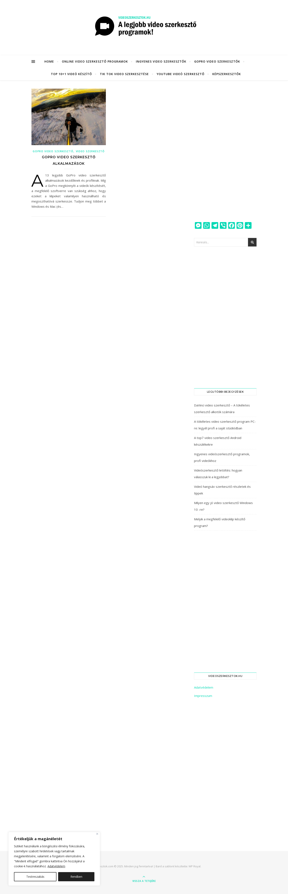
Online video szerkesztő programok (95, 61)
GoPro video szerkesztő (53, 151)
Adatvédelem (56, 866)
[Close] (97, 834)
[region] (54, 859)
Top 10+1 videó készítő (71, 74)
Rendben (76, 877)
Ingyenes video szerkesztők (161, 61)
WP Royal (194, 866)
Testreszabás (35, 877)
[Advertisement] (225, 151)
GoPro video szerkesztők (217, 61)
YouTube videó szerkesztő (180, 74)
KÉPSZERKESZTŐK (226, 74)
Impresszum (203, 696)
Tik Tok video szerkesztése (124, 74)
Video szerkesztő (90, 151)
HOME (49, 61)
